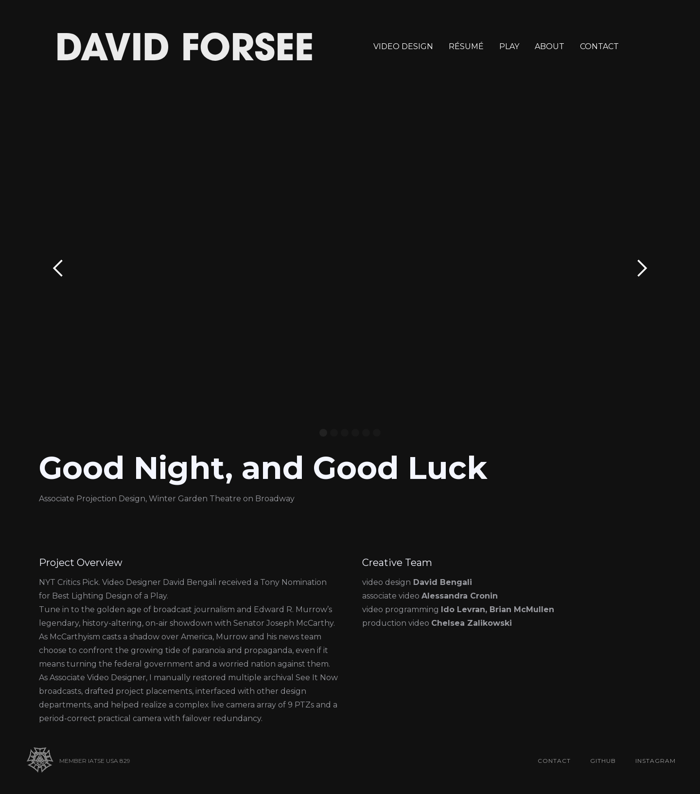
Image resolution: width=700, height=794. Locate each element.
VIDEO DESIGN (403, 46)
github (603, 760)
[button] (58, 268)
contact (554, 760)
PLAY (509, 46)
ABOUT (549, 46)
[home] (185, 46)
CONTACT (599, 46)
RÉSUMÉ (466, 46)
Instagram (655, 760)
